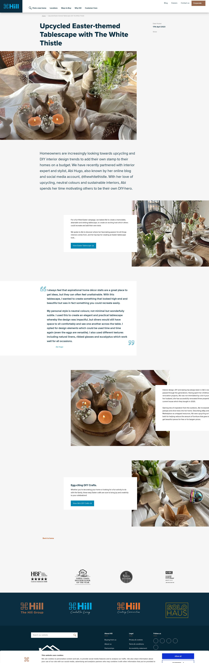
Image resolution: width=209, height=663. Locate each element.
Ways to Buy (66, 8)
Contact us (185, 3)
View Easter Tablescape (82, 245)
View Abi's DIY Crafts (81, 503)
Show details (47, 658)
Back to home (47, 538)
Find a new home (39, 8)
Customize (178, 651)
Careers (174, 3)
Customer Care (91, 8)
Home (44, 16)
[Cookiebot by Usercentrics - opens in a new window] (27, 658)
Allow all (178, 644)
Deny (178, 657)
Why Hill (78, 8)
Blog (166, 3)
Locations (54, 8)
